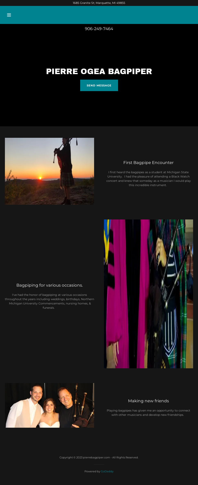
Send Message (99, 85)
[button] (26, 15)
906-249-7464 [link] (99, 28)
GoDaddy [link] (107, 471)
